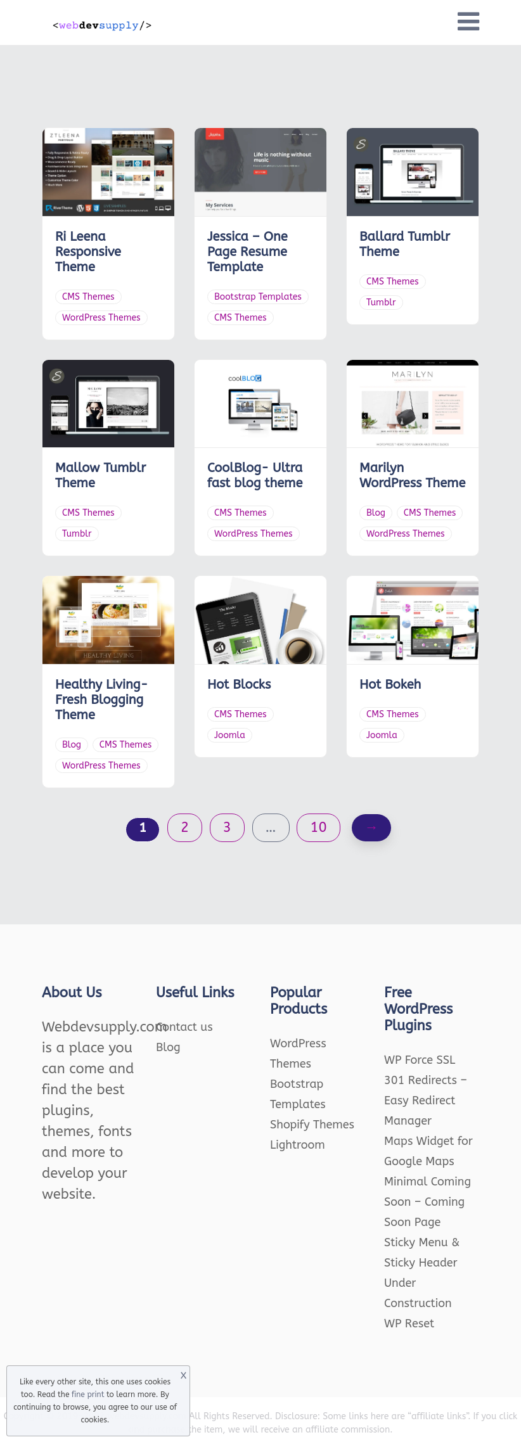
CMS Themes (88, 296)
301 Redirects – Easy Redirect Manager (425, 1100)
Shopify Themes (312, 1125)
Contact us (184, 1027)
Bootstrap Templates (258, 296)
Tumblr (381, 302)
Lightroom (297, 1145)
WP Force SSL (419, 1060)
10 (318, 827)
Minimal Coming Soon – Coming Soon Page (427, 1202)
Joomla (229, 735)
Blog (375, 512)
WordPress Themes (101, 317)
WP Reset (409, 1324)
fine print (88, 1394)
